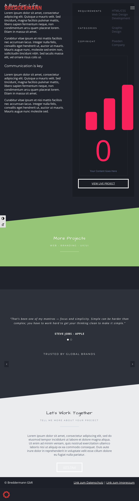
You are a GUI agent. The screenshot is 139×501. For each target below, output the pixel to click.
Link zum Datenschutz (88, 482)
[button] (6, 494)
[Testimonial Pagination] (68, 340)
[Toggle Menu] (132, 8)
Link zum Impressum (120, 482)
